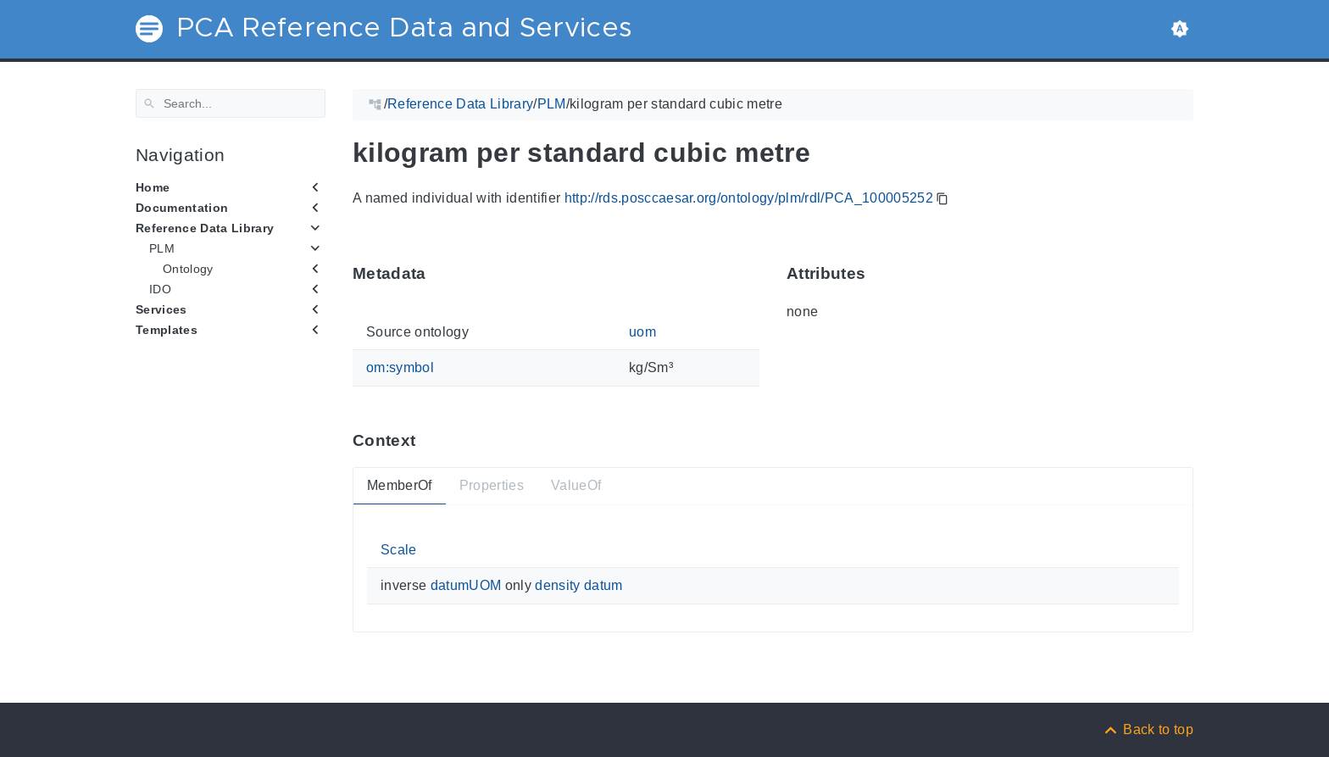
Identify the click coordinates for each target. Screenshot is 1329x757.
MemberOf (399, 485)
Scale (399, 549)
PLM (162, 248)
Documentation (182, 207)
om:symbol (400, 367)
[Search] (230, 103)
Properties (491, 485)
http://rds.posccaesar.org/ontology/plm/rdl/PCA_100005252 (748, 198)
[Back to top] (1147, 729)
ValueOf (576, 485)
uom (642, 332)
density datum (578, 585)
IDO (160, 289)
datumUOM (466, 585)
